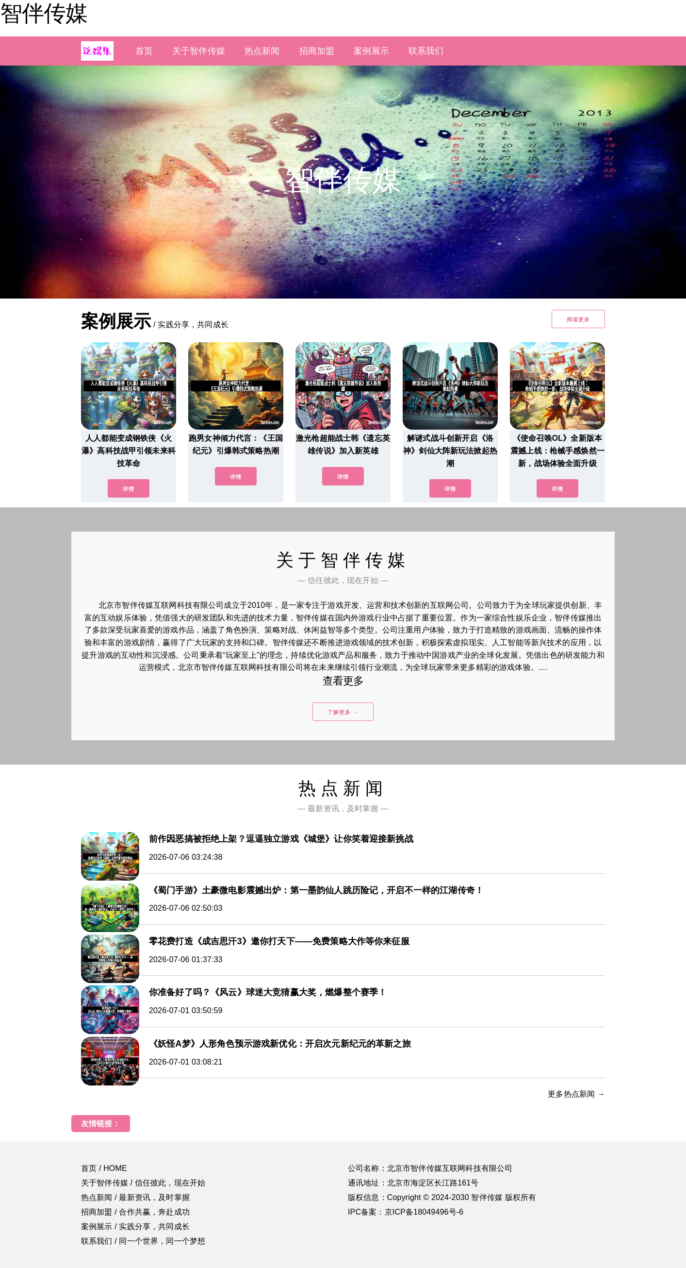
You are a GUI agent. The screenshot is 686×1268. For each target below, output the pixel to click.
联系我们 (426, 51)
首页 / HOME (104, 1168)
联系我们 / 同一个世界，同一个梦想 (143, 1241)
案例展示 (371, 51)
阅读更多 (578, 319)
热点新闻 (262, 51)
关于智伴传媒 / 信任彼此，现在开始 (143, 1183)
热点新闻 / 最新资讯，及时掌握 (135, 1197)
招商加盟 (317, 51)
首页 (144, 51)
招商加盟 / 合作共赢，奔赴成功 (135, 1212)
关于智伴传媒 (198, 51)
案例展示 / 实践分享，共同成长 (135, 1226)
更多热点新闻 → (576, 1094)
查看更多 (343, 681)
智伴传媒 (43, 13)
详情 (128, 489)
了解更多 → (343, 712)
